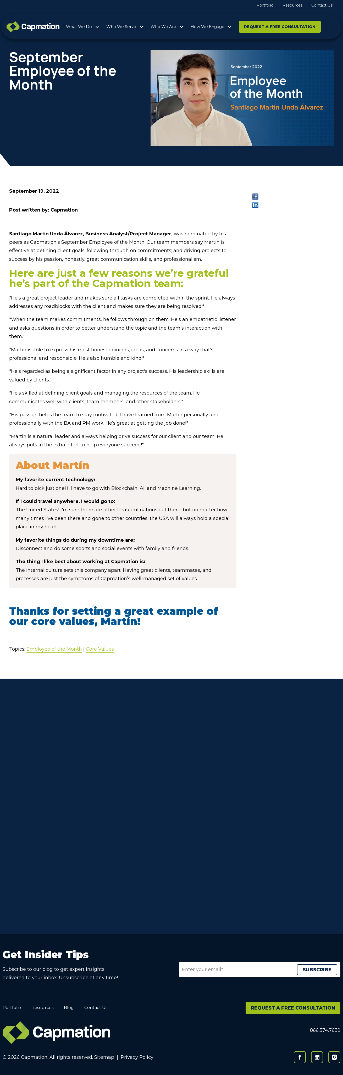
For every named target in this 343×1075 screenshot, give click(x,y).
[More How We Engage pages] (229, 26)
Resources (292, 5)
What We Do (79, 26)
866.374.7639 (325, 1030)
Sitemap (104, 1057)
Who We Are (163, 26)
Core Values (100, 649)
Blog (69, 1007)
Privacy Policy (137, 1057)
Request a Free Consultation (280, 26)
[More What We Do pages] (97, 26)
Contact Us (322, 5)
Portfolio (265, 5)
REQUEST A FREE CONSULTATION (293, 1008)
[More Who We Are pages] (181, 26)
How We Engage (207, 26)
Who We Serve (121, 26)
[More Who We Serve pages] (141, 26)
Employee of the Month (54, 649)
